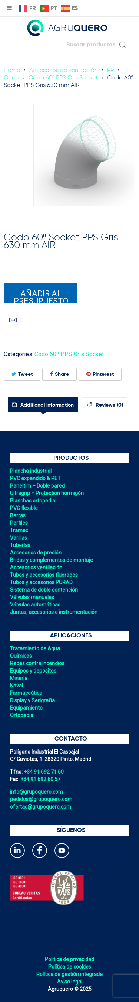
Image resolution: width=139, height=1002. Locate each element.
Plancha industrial (31, 471)
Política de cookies (69, 967)
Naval (16, 686)
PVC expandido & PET (35, 478)
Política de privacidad (69, 959)
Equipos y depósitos (33, 671)
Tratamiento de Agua (35, 648)
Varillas (18, 538)
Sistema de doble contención (44, 590)
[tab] (43, 405)
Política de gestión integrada (69, 974)
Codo (11, 78)
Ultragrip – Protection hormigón (47, 493)
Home (12, 71)
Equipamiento (26, 708)
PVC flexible (24, 508)
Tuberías (20, 545)
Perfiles (19, 523)
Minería (18, 678)
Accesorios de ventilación (63, 71)
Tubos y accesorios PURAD (41, 582)
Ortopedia (21, 715)
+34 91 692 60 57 (40, 779)
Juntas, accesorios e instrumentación (53, 612)
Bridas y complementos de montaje (51, 560)
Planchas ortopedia (32, 501)
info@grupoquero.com (36, 792)
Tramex (19, 530)
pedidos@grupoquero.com (41, 799)
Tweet (22, 374)
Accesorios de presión (36, 553)
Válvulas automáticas (35, 605)
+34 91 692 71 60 (44, 772)
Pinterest (100, 374)
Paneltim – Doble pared (37, 486)
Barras (18, 515)
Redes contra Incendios (37, 663)
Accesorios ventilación (36, 567)
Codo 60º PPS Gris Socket (63, 78)
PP (110, 71)
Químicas (21, 656)
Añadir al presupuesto (41, 296)
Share (59, 374)
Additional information (46, 405)
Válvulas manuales (32, 597)
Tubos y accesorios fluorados (44, 575)
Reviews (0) (108, 405)
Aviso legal (69, 981)
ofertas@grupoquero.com (40, 807)
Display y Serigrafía (32, 700)
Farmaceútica (26, 693)
